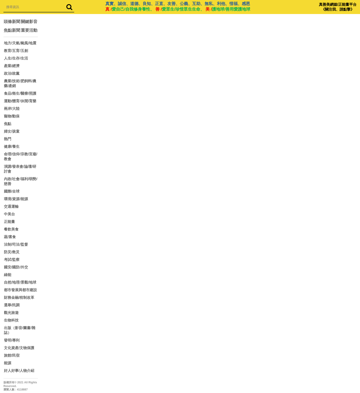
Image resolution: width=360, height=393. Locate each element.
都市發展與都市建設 (20, 290)
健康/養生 (12, 146)
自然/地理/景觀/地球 (20, 282)
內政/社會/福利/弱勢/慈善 (20, 181)
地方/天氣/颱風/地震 (20, 43)
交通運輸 (11, 206)
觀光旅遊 (11, 313)
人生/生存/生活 (16, 58)
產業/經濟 (12, 66)
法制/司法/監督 (16, 244)
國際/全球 (12, 191)
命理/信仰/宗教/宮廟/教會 (20, 156)
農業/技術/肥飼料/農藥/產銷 (20, 83)
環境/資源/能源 (16, 199)
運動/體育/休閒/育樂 (20, 101)
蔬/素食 (10, 237)
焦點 (7, 124)
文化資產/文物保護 (19, 348)
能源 (7, 363)
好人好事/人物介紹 (19, 371)
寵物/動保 (12, 116)
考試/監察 (12, 260)
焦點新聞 (12, 30)
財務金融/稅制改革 (19, 297)
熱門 (7, 139)
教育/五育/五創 (16, 51)
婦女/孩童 (12, 131)
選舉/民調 (12, 305)
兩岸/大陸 (12, 109)
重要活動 (29, 30)
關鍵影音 (29, 21)
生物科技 (11, 320)
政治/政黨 (12, 73)
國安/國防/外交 (16, 267)
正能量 (9, 222)
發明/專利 (12, 340)
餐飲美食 (11, 229)
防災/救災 (12, 252)
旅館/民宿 (12, 355)
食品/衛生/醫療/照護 (20, 93)
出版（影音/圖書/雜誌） (19, 330)
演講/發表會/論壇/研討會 (20, 169)
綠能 (7, 275)
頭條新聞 (12, 21)
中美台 (9, 214)
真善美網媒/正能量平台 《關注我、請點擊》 (338, 7)
